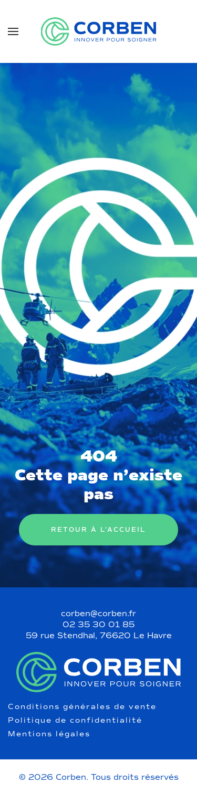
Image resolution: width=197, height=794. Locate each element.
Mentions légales (49, 734)
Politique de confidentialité (75, 720)
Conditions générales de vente (82, 707)
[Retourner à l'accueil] (98, 31)
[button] (13, 31)
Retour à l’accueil (98, 529)
